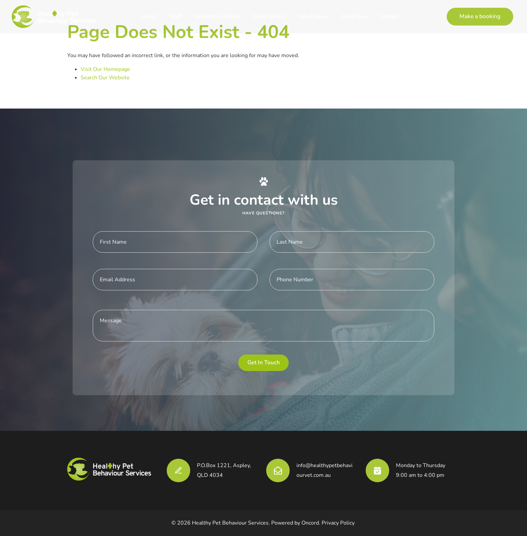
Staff (175, 16)
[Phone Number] (352, 279)
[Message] (263, 325)
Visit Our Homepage (105, 69)
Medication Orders (217, 16)
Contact (389, 16)
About (149, 16)
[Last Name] (352, 242)
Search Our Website (105, 77)
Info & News (313, 16)
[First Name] (175, 242)
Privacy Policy (338, 523)
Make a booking (467, 11)
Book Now (354, 16)
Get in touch (263, 362)
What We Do (269, 16)
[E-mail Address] (175, 279)
